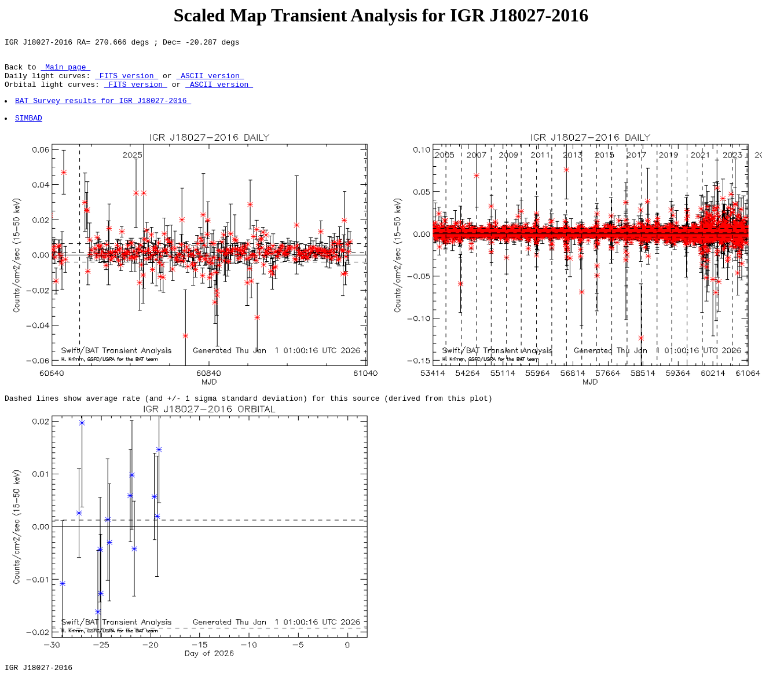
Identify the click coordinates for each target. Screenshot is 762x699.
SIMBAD (29, 131)
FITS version (126, 82)
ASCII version (210, 82)
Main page (65, 72)
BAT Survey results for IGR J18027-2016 (104, 110)
